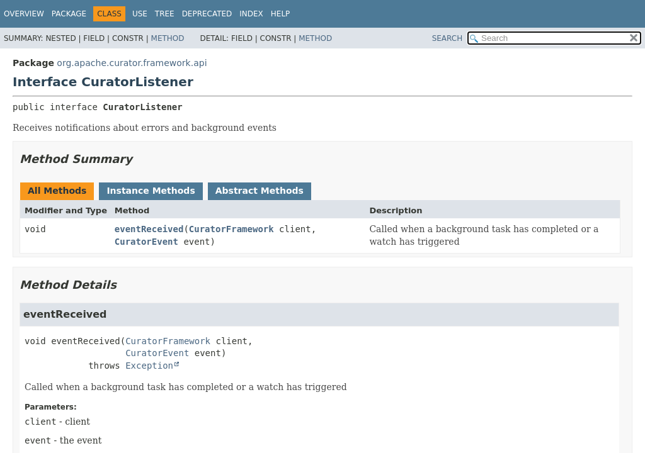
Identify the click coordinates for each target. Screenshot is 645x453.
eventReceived (149, 229)
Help (280, 13)
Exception (149, 366)
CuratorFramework (231, 229)
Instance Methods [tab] (150, 191)
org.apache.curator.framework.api (132, 63)
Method (168, 38)
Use (139, 13)
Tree (164, 13)
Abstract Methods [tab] (259, 191)
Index (251, 13)
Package (69, 13)
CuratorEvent (146, 242)
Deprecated (207, 13)
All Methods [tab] (57, 191)
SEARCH (447, 38)
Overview (24, 13)
